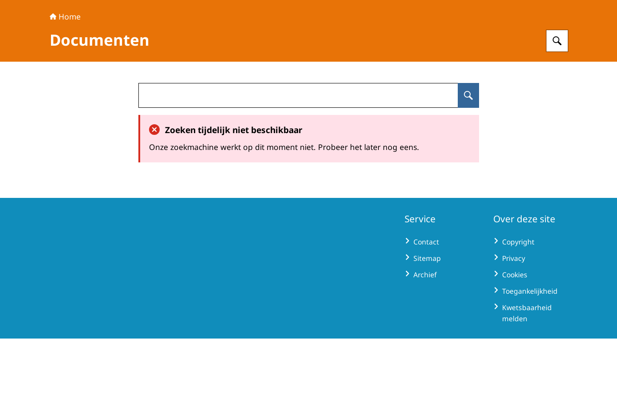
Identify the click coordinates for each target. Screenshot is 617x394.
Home (65, 72)
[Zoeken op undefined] (468, 150)
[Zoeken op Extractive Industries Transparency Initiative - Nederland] (557, 96)
